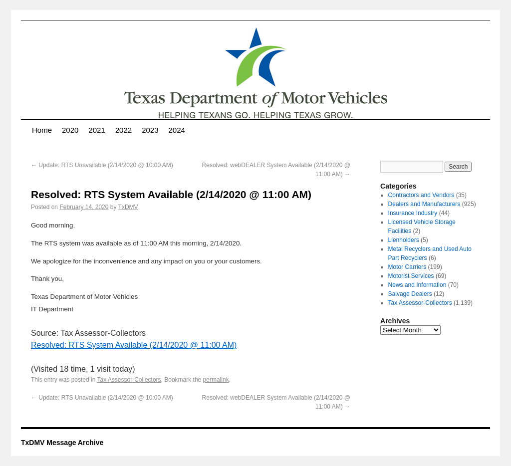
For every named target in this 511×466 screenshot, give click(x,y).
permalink (216, 379)
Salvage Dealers (410, 293)
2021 (96, 130)
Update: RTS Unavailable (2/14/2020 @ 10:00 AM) (102, 165)
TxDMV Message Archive (62, 443)
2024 (177, 130)
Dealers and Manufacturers (424, 204)
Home (42, 130)
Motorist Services (411, 275)
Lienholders (403, 239)
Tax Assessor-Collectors (129, 379)
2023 (150, 130)
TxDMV (128, 207)
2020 (70, 130)
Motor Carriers (407, 266)
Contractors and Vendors (421, 195)
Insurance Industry (413, 213)
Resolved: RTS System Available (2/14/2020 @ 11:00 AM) (134, 345)
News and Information (417, 284)
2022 (123, 130)
